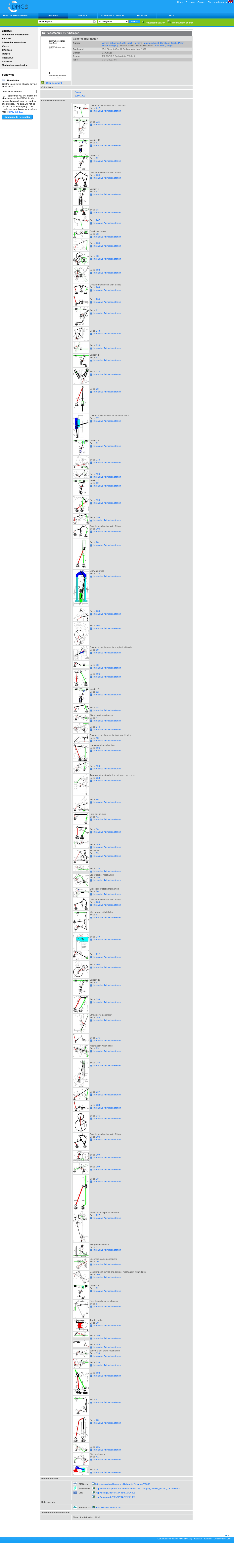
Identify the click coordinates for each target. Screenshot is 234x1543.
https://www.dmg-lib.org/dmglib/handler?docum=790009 (122, 1484)
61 (97, 310)
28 (97, 389)
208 (98, 1274)
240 (98, 1062)
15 (97, 1469)
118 (98, 371)
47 (97, 718)
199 (98, 270)
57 (97, 1304)
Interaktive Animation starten (105, 111)
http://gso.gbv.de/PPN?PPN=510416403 (115, 1492)
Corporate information (168, 1538)
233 (98, 460)
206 (98, 611)
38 (97, 209)
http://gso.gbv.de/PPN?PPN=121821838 (115, 1497)
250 (98, 778)
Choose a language (220, 2)
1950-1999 (80, 95)
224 (98, 345)
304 (98, 964)
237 (98, 1092)
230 (98, 299)
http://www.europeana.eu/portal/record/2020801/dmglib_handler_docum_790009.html (138, 1488)
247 (98, 108)
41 (97, 817)
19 (97, 650)
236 (98, 1038)
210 (98, 868)
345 (98, 1116)
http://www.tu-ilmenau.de (108, 1507)
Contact (201, 2)
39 (97, 853)
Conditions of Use (222, 1538)
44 (97, 1247)
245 (98, 844)
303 (98, 625)
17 (97, 418)
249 (98, 937)
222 (98, 954)
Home (180, 2)
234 (98, 243)
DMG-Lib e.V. (16, 112)
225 (98, 122)
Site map (190, 2)
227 (98, 1215)
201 (98, 891)
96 (97, 799)
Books (78, 92)
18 (97, 738)
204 (98, 175)
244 (98, 727)
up (229, 1535)
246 (98, 1017)
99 (97, 1048)
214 (98, 573)
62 (97, 142)
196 (98, 474)
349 (98, 1344)
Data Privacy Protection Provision (195, 1538)
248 (98, 331)
